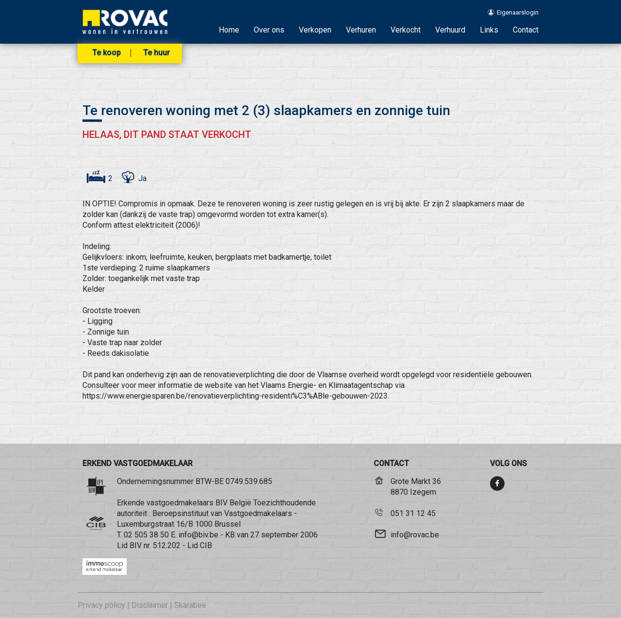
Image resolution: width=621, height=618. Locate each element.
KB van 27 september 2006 (271, 534)
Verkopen (315, 29)
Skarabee (190, 605)
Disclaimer (149, 605)
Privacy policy (101, 605)
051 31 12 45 (413, 513)
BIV (136, 545)
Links (489, 29)
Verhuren (361, 29)
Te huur (156, 53)
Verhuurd (450, 29)
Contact (526, 29)
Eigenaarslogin (513, 12)
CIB (206, 545)
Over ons (269, 29)
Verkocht (406, 29)
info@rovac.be (415, 534)
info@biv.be (198, 534)
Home (229, 29)
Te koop (106, 53)
